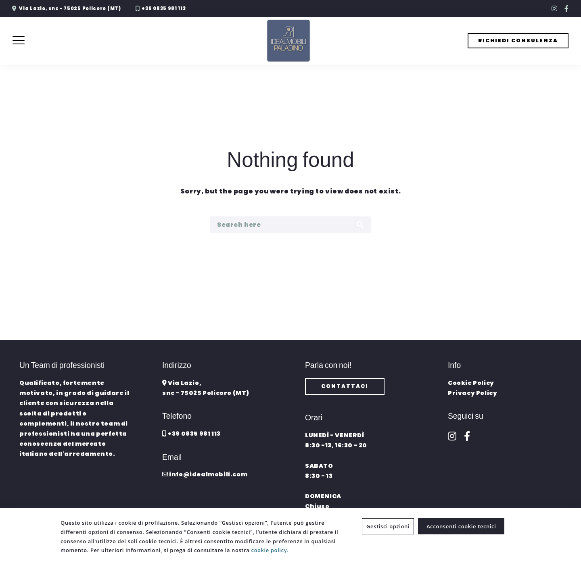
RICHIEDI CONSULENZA (518, 40)
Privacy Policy (472, 393)
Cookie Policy (471, 383)
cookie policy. (269, 550)
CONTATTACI (344, 386)
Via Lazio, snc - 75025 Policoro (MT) (70, 8)
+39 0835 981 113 (164, 8)
